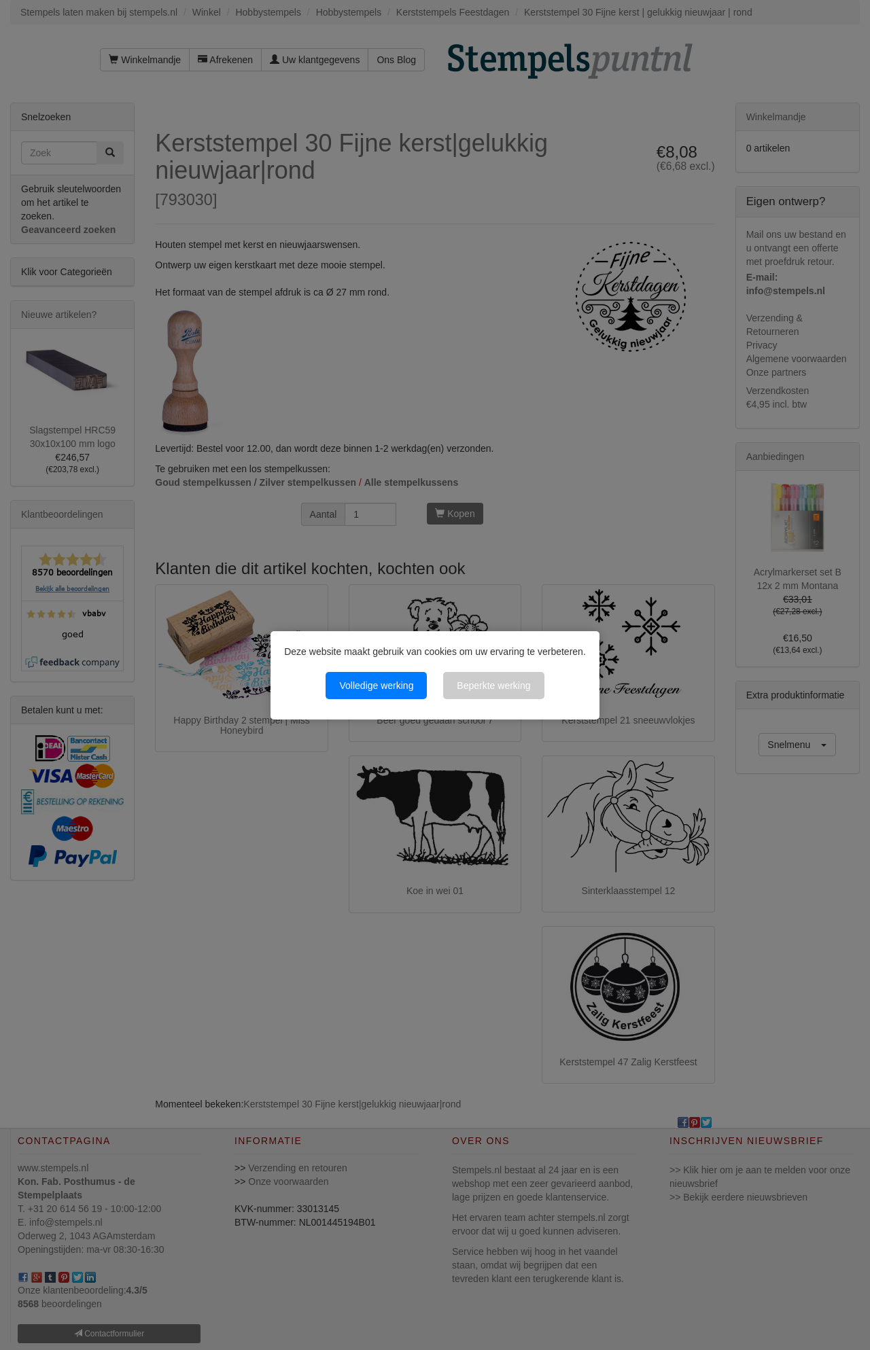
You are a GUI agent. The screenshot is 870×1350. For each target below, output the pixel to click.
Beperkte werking (493, 685)
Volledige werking (376, 685)
